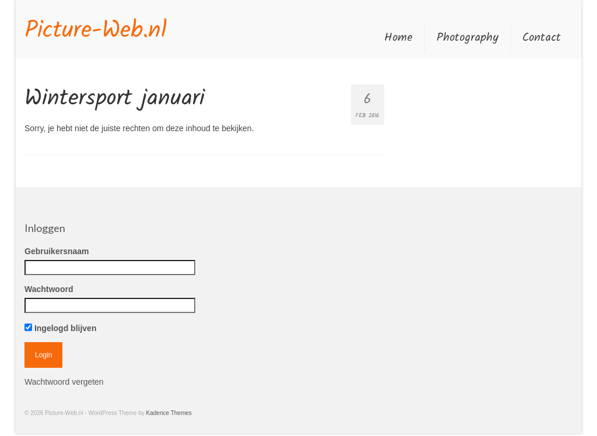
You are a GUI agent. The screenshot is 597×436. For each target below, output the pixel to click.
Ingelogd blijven (60, 328)
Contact (541, 38)
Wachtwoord (48, 289)
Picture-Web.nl (95, 31)
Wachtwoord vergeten (64, 381)
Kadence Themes (169, 413)
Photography (467, 38)
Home (398, 38)
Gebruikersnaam (56, 251)
